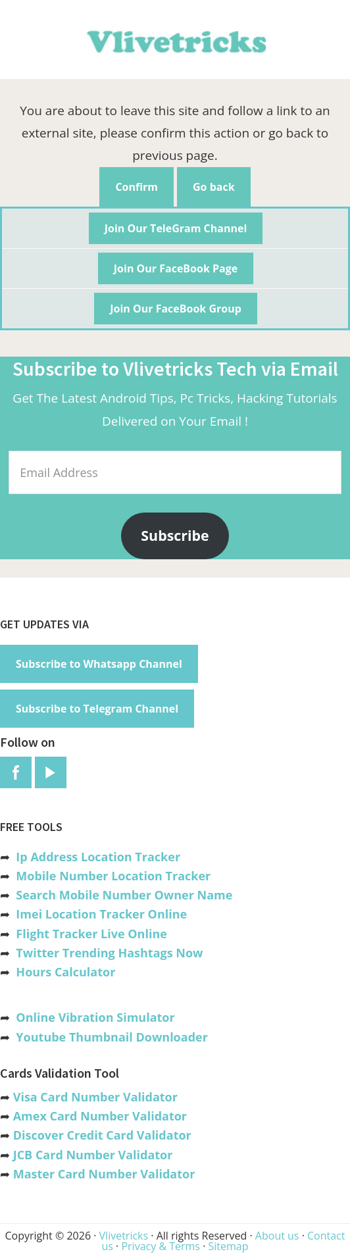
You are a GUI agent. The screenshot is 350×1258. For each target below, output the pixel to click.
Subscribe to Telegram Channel (97, 708)
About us (277, 1235)
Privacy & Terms (160, 1246)
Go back (214, 187)
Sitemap (228, 1246)
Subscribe (175, 535)
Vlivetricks (175, 39)
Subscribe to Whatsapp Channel (99, 664)
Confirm (136, 187)
